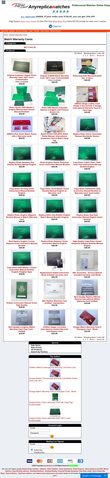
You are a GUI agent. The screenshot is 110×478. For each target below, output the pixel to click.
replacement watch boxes (45, 473)
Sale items (35, 345)
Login (31, 31)
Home (6, 35)
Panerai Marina (11, 473)
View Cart (4, 31)
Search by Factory (39, 352)
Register (12, 31)
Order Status (44, 31)
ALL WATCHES (28, 16)
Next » (92, 55)
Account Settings (22, 31)
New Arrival (36, 347)
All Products (36, 350)
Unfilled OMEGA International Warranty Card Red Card (52, 367)
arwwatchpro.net (49, 465)
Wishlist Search (55, 31)
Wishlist (36, 31)
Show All (100, 55)
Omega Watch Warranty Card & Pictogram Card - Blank (52, 391)
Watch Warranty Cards (18, 35)
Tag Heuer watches (25, 473)
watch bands (63, 473)
